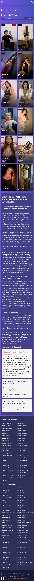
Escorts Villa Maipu (22, 532)
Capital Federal (12, 10)
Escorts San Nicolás (22, 463)
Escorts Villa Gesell (22, 500)
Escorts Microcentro (22, 445)
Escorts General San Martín (8, 512)
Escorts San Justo (5, 552)
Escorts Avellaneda (22, 555)
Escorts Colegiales (22, 435)
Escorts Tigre (20, 527)
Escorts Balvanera (6, 425)
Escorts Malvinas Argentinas (24, 515)
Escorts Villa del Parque (7, 470)
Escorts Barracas (21, 425)
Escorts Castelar (21, 537)
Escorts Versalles (5, 468)
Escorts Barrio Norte (6, 428)
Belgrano (20, 160)
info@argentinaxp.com (9, 343)
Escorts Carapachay (6, 508)
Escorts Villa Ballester (6, 532)
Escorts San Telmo (6, 465)
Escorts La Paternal (6, 443)
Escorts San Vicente (6, 567)
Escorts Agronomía (6, 423)
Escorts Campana (22, 505)
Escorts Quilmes (21, 565)
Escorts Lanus (4, 562)
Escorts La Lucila (5, 515)
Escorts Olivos (21, 520)
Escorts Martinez (5, 517)
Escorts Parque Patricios (23, 455)
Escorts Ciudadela (5, 540)
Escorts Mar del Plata (6, 490)
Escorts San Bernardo (23, 498)
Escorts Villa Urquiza (22, 478)
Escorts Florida (21, 510)
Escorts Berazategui (22, 557)
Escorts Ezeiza (21, 560)
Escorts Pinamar (5, 495)
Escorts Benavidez (6, 505)
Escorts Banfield (5, 557)
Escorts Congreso (5, 438)
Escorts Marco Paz (22, 545)
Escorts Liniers (21, 443)
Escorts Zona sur (21, 552)
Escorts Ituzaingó (22, 542)
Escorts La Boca (21, 440)
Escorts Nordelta (5, 520)
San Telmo (4, 76)
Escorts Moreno (21, 547)
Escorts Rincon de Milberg (24, 522)
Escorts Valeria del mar (7, 498)
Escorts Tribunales (22, 465)
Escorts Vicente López (7, 530)
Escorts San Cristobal (6, 463)
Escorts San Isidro (22, 525)
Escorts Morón (5, 550)
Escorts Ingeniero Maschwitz (25, 512)
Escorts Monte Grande (7, 565)
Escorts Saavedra (22, 460)
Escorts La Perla (21, 493)
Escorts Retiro (4, 460)
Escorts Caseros (5, 537)
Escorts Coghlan (5, 435)
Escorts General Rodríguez (24, 540)
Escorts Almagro (21, 423)
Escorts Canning (5, 560)
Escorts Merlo (4, 547)
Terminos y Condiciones (8, 577)
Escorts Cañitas (5, 433)
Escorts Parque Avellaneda (8, 453)
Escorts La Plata (5, 488)
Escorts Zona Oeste (22, 535)
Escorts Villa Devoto (22, 470)
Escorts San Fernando (7, 525)
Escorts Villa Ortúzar (22, 473)
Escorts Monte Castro (7, 448)
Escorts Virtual (4, 480)
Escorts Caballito (21, 430)
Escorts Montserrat (22, 448)
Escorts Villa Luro (5, 473)
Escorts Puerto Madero (7, 458)
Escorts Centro (21, 488)
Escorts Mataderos (6, 445)
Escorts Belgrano (22, 428)
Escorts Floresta (5, 440)
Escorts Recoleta (21, 458)
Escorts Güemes (5, 493)
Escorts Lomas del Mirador (8, 545)
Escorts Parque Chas (6, 455)
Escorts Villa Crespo (22, 468)
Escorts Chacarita (22, 433)
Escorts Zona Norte (22, 503)
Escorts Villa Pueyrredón (7, 475)
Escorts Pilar (4, 522)
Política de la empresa (7, 575)
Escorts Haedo (5, 542)
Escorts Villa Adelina (22, 530)
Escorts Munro (21, 517)
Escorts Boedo (5, 430)
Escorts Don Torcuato (23, 508)
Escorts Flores (21, 438)
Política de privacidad (22, 575)
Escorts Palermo (21, 450)
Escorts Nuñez (5, 450)
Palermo (20, 132)
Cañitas (20, 49)
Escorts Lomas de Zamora (24, 562)
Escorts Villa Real (21, 475)
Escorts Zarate (5, 535)
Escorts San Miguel (6, 527)
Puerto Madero (22, 76)
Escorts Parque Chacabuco (24, 453)
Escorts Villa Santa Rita (7, 478)
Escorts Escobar (5, 510)
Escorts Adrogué (5, 555)
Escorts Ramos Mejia (23, 550)
